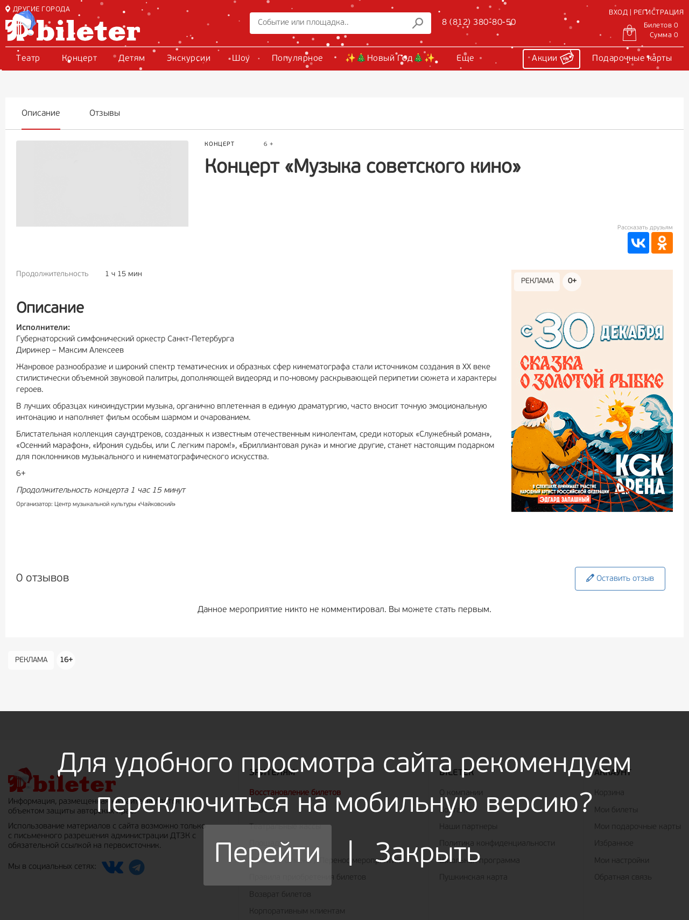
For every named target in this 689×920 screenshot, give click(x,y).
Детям (131, 58)
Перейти (267, 855)
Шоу (241, 58)
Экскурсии (189, 58)
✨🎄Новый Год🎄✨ (390, 58)
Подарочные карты (632, 58)
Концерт (79, 58)
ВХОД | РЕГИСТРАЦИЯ (646, 12)
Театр (28, 58)
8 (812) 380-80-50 (479, 22)
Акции (553, 57)
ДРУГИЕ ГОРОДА (37, 9)
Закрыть (428, 855)
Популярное (298, 58)
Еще (465, 58)
